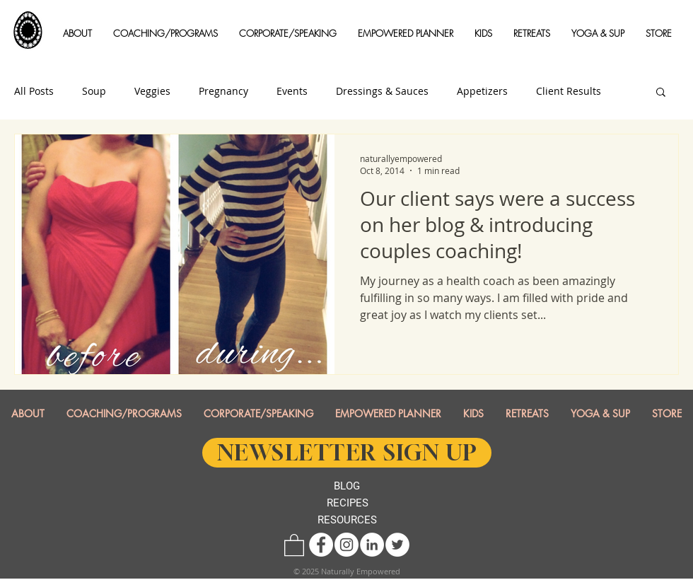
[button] (77, 33)
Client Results (568, 91)
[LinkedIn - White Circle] (372, 545)
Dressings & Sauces (382, 91)
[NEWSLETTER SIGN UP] (346, 453)
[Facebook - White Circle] (321, 545)
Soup (94, 91)
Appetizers (482, 91)
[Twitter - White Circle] (397, 545)
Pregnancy (223, 91)
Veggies (152, 91)
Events (292, 91)
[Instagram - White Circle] (346, 545)
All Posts (34, 91)
